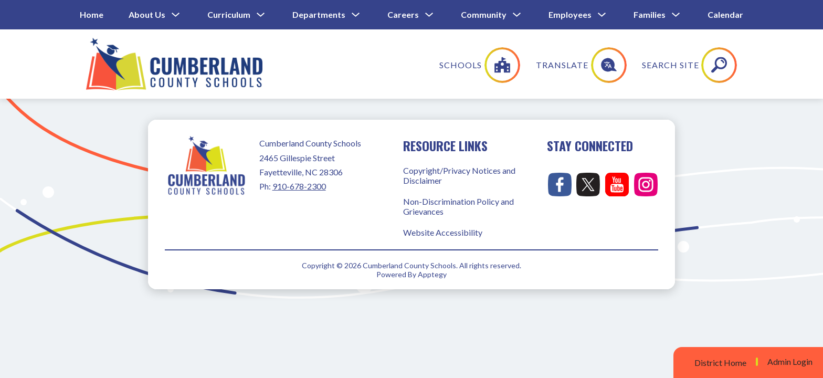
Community (484, 14)
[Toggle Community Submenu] (517, 15)
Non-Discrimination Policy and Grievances (458, 206)
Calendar (725, 14)
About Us (147, 14)
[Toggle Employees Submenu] (602, 15)
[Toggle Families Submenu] (676, 15)
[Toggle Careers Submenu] (429, 15)
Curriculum (228, 14)
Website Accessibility (442, 232)
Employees (570, 14)
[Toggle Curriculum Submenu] (261, 15)
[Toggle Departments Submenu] (356, 15)
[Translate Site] (651, 65)
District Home (720, 363)
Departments (318, 14)
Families (650, 14)
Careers (403, 14)
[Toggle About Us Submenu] (176, 15)
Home (91, 14)
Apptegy (432, 274)
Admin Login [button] (790, 362)
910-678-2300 (299, 186)
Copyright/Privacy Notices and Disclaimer (459, 175)
